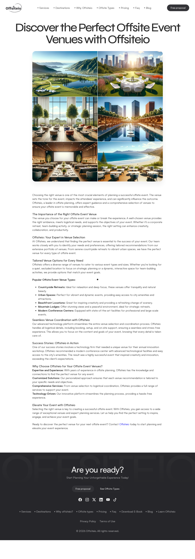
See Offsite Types (109, 490)
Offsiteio (124, 424)
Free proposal (178, 7)
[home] (14, 7)
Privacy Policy (88, 521)
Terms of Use (107, 521)
